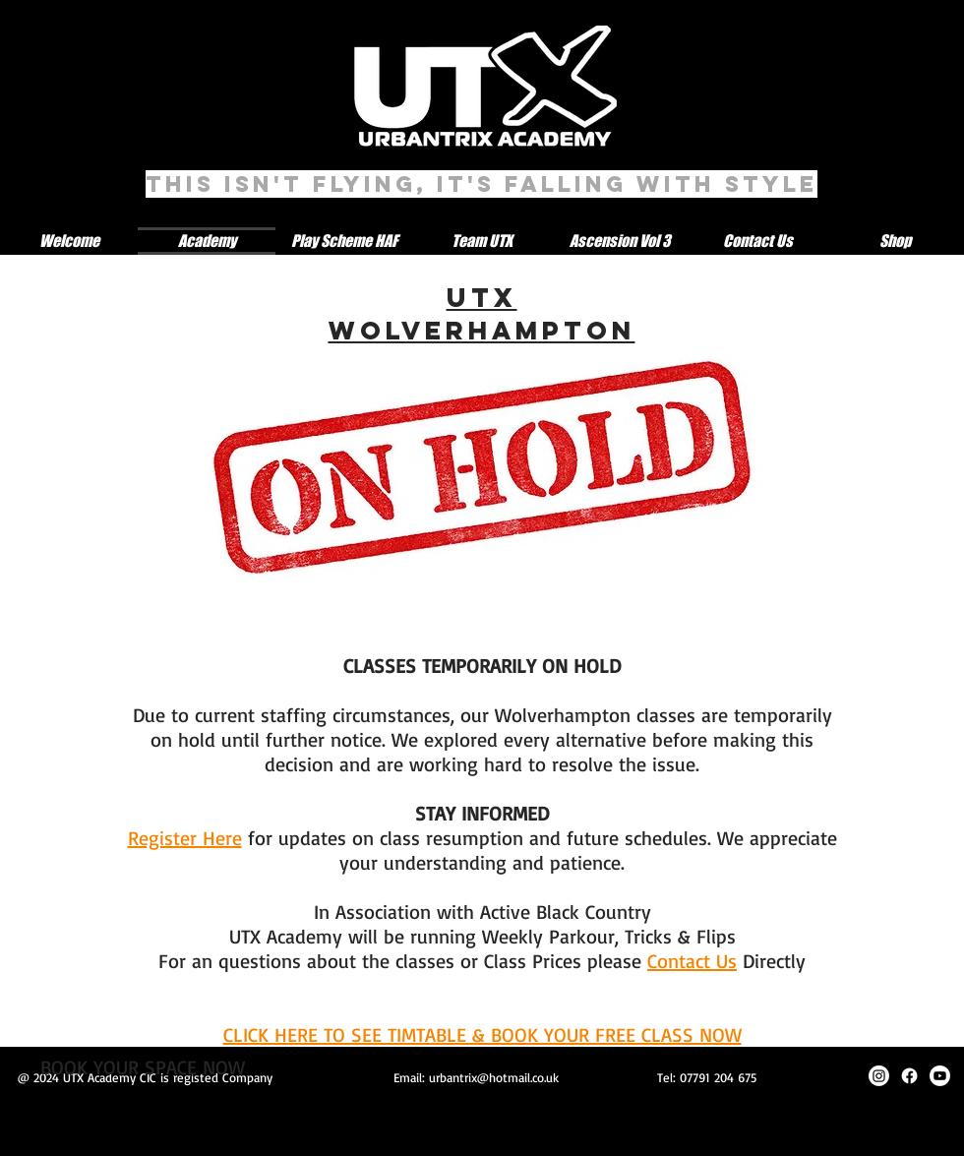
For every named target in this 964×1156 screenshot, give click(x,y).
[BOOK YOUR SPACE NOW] (142, 1067)
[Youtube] (940, 1075)
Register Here (185, 837)
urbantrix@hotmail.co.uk (494, 1077)
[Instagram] (879, 1075)
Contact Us (692, 960)
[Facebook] (909, 1075)
